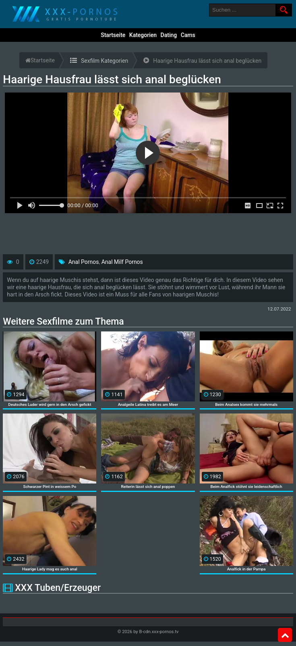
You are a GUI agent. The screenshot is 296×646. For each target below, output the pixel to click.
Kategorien (143, 35)
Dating (169, 35)
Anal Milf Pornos (122, 262)
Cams (188, 35)
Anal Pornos (83, 262)
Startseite (113, 35)
